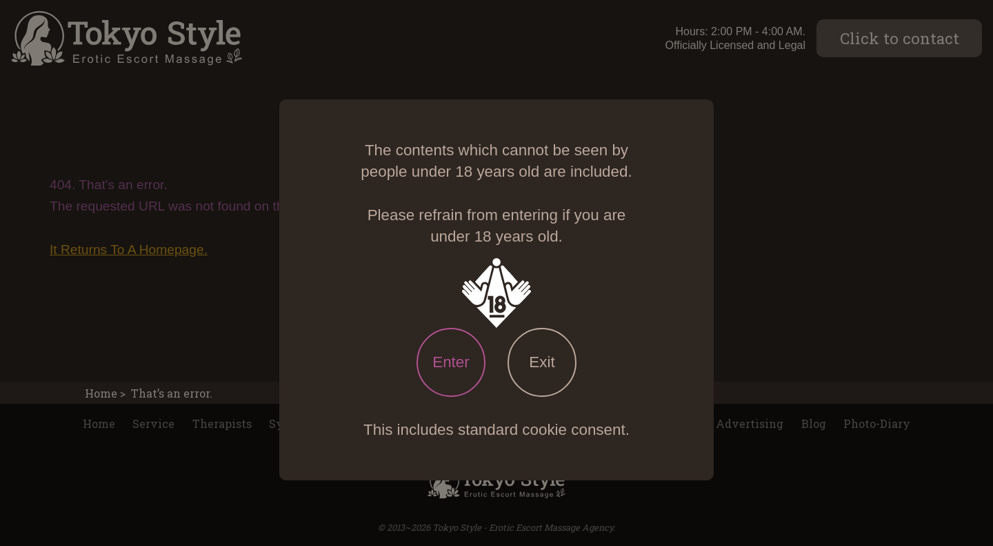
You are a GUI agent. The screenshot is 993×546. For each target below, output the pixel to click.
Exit (541, 362)
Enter (451, 362)
